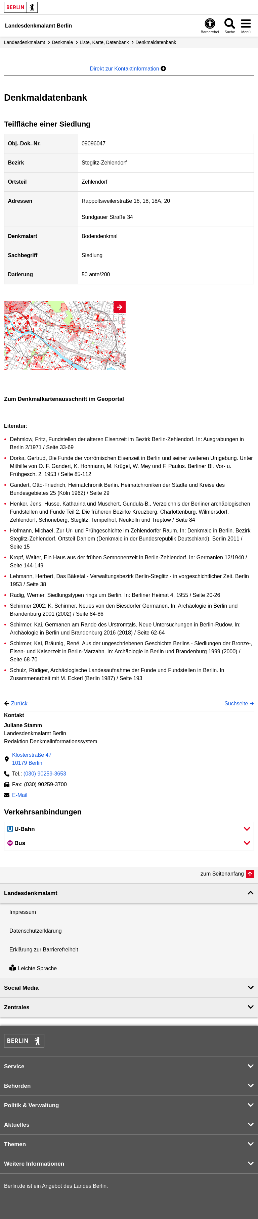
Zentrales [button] (17, 1007)
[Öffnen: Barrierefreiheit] (210, 26)
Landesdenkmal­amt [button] (30, 893)
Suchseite (236, 703)
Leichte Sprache (33, 968)
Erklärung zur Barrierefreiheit (43, 949)
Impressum (22, 912)
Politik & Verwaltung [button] (31, 1105)
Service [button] (14, 1066)
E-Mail (19, 795)
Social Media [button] (21, 988)
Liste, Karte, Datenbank (104, 42)
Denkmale (62, 42)
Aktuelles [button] (17, 1125)
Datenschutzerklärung (35, 931)
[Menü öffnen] (246, 26)
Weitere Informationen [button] (34, 1164)
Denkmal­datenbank (156, 42)
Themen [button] (15, 1144)
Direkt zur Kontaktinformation (128, 69)
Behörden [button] (17, 1086)
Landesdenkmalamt (24, 42)
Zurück (19, 703)
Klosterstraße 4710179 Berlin (31, 759)
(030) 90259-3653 (45, 774)
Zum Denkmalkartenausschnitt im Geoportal (64, 399)
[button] (129, 829)
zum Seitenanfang (222, 874)
